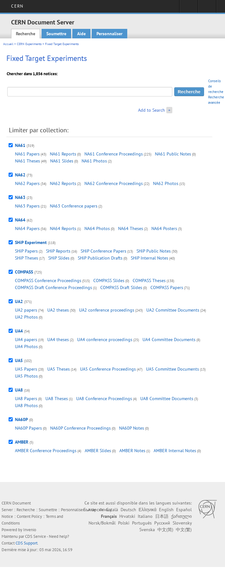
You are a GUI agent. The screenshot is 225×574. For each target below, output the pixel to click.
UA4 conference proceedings (104, 339)
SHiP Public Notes (153, 251)
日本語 (162, 516)
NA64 (20, 220)
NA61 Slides (61, 161)
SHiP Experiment (31, 242)
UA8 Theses (56, 398)
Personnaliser (109, 33)
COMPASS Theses (149, 280)
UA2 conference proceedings (106, 310)
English (166, 509)
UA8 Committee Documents (166, 398)
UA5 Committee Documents (172, 369)
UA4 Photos (26, 346)
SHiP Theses (26, 258)
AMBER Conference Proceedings (45, 450)
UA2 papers (26, 310)
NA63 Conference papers (73, 206)
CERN (17, 6)
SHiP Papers (26, 251)
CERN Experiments (29, 44)
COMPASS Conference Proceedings (48, 280)
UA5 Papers (26, 369)
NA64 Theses (130, 228)
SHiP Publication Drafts (100, 258)
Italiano (145, 516)
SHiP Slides (58, 258)
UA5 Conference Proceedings (108, 369)
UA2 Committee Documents (172, 310)
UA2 (19, 301)
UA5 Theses (58, 369)
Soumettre (56, 33)
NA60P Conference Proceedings (80, 428)
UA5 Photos (26, 376)
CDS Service (35, 536)
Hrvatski (127, 516)
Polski (123, 523)
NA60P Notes (131, 428)
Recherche (25, 33)
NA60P (21, 419)
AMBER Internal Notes (175, 450)
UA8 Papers (26, 398)
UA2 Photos (26, 317)
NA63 (20, 197)
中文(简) (165, 529)
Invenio (29, 529)
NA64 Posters (164, 228)
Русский (162, 523)
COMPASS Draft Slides (121, 287)
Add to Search (151, 110)
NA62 (20, 175)
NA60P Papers (28, 428)
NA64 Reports (63, 228)
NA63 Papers (27, 206)
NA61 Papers (27, 154)
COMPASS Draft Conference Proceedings (53, 287)
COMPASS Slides (108, 280)
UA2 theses (58, 310)
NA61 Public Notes (173, 154)
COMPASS (24, 272)
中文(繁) (184, 529)
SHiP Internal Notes (149, 258)
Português (142, 523)
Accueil (8, 44)
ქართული (181, 516)
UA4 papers (26, 339)
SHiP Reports (58, 251)
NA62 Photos (165, 183)
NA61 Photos (94, 161)
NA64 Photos (97, 228)
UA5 (19, 360)
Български (93, 509)
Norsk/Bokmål (102, 523)
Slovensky (182, 523)
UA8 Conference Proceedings (104, 398)
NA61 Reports (63, 154)
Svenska (147, 529)
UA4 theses (58, 339)
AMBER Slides (98, 450)
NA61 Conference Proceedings (113, 154)
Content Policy (29, 516)
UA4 (19, 331)
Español (184, 509)
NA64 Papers (27, 228)
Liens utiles (207, 8)
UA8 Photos (26, 405)
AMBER (21, 442)
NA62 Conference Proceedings (113, 183)
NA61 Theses (27, 161)
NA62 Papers (27, 183)
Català (112, 509)
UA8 (19, 390)
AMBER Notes (132, 450)
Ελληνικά (147, 509)
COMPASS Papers (166, 287)
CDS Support (26, 543)
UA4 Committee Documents (168, 339)
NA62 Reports (63, 183)
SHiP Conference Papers (103, 251)
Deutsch (128, 509)
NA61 (20, 145)
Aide (81, 33)
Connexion (189, 8)
